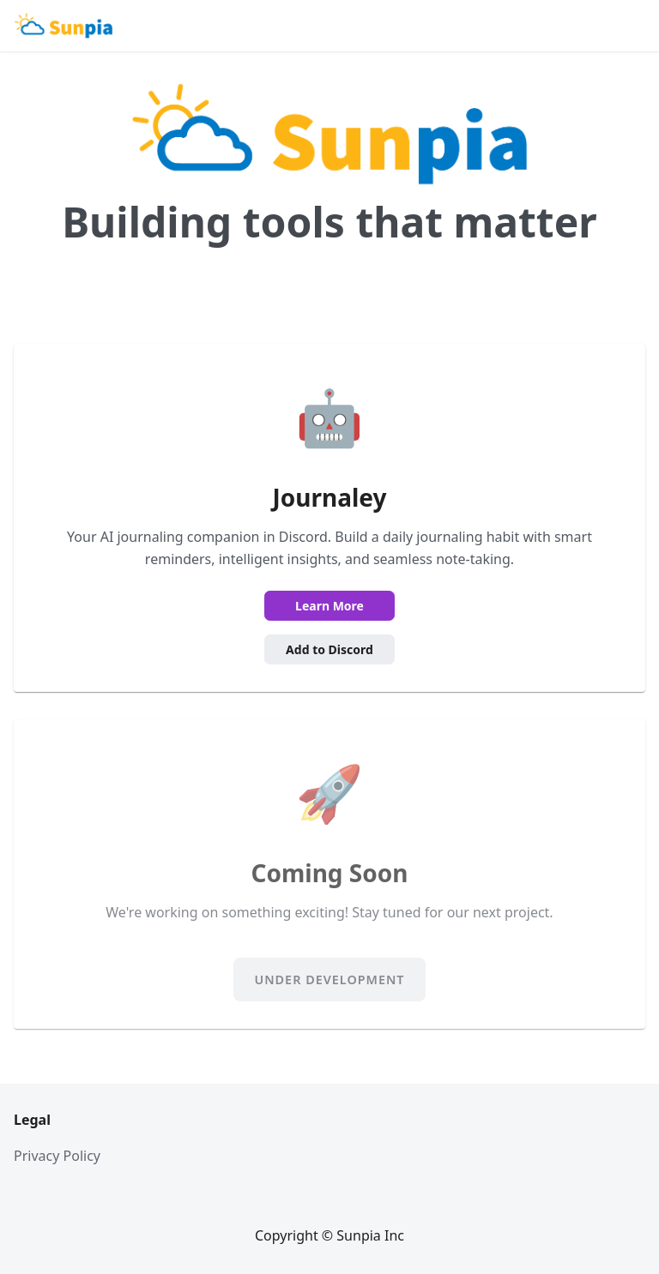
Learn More (329, 606)
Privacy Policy (57, 1155)
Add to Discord (329, 649)
